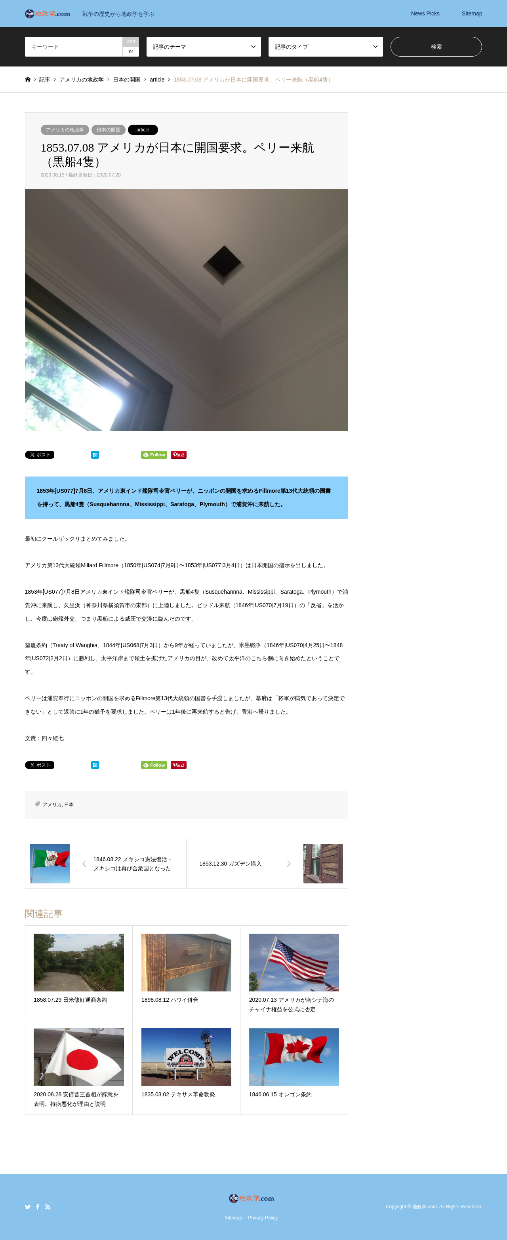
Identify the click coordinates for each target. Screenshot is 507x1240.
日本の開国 (108, 130)
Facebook (37, 1207)
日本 (69, 804)
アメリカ (52, 804)
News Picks (425, 13)
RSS (48, 1207)
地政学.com (424, 1207)
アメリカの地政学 (65, 130)
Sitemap (472, 13)
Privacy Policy (263, 1218)
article (143, 130)
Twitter (27, 1207)
